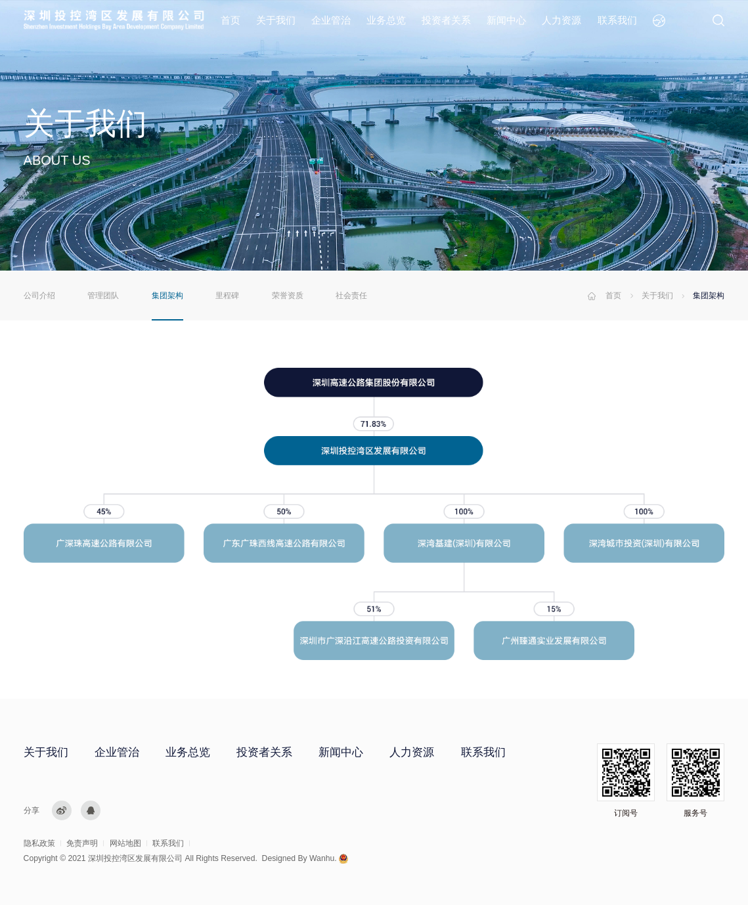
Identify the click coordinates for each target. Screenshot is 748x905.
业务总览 (386, 20)
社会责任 (351, 295)
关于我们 (276, 20)
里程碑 (227, 295)
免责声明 (82, 843)
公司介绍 (39, 295)
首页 (230, 20)
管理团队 (103, 295)
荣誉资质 (287, 295)
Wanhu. (323, 858)
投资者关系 (446, 20)
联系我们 (617, 20)
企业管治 (331, 20)
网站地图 (125, 843)
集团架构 (167, 295)
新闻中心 (506, 20)
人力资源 (561, 20)
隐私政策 (39, 843)
